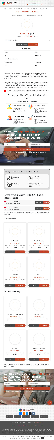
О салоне (18, 416)
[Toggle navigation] (51, 3)
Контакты (9, 416)
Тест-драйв (44, 416)
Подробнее (20, 251)
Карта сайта (35, 416)
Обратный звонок (34, 3)
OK (42, 438)
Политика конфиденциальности (36, 425)
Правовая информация (23, 425)
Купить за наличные (22, 44)
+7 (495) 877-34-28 (39, 422)
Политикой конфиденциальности (37, 154)
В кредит (46, 202)
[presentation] (15, 161)
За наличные (39, 202)
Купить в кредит (33, 44)
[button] (5, 201)
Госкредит (26, 416)
